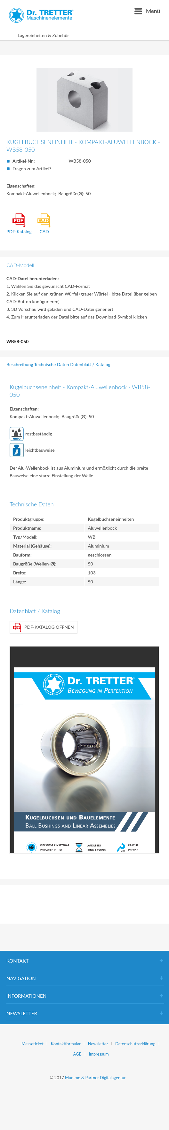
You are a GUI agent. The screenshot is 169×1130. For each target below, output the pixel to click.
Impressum (99, 1054)
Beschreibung (19, 364)
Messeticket (32, 1043)
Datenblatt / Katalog (90, 364)
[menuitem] (147, 11)
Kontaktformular (66, 1043)
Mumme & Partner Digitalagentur (95, 1077)
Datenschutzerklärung (135, 1043)
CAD (44, 223)
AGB (77, 1054)
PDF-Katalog (19, 223)
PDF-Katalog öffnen (43, 627)
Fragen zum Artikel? (31, 168)
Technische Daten (51, 364)
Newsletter (98, 1043)
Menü (147, 10)
